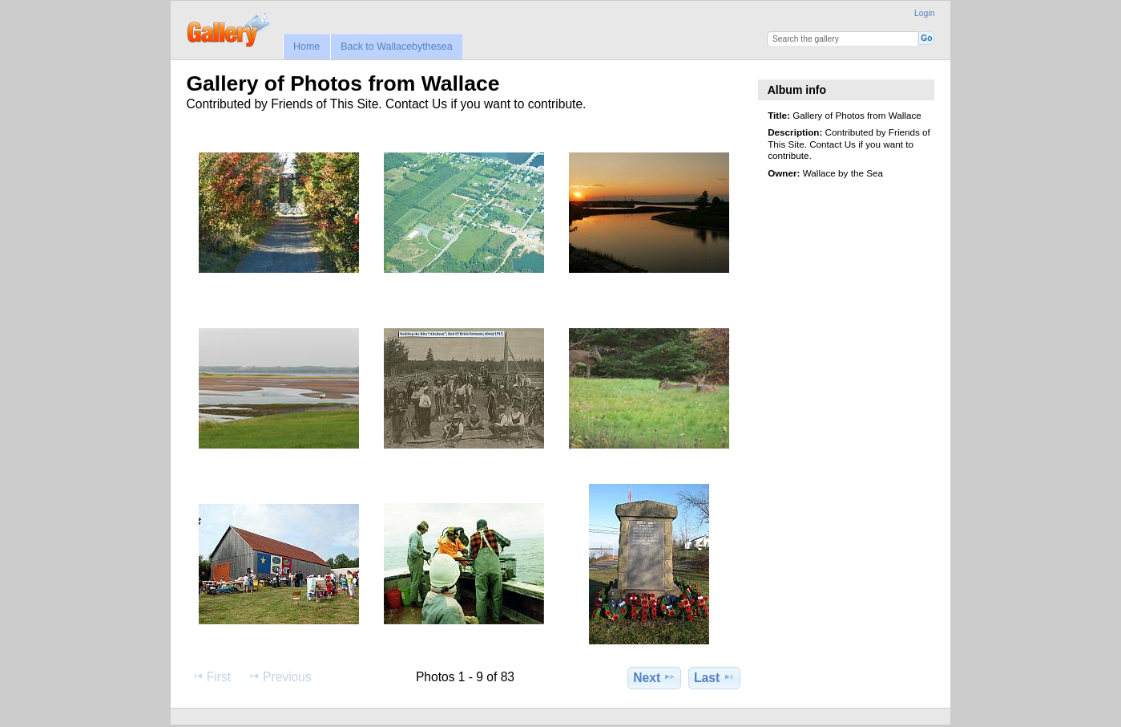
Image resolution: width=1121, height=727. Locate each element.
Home (306, 46)
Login (924, 13)
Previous (280, 676)
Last (714, 677)
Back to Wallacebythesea (397, 46)
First (211, 676)
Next (654, 677)
